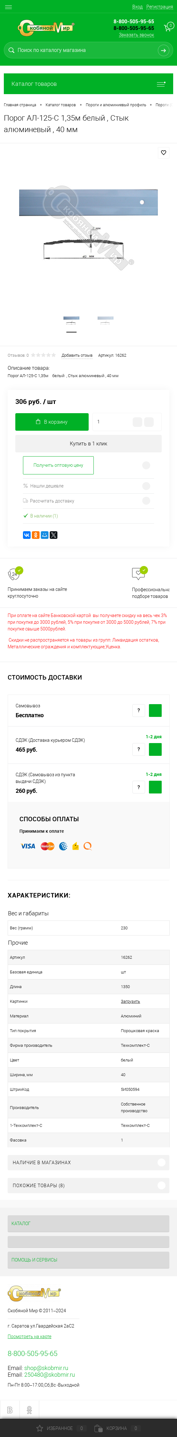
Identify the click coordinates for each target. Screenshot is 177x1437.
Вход (137, 6)
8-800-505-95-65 (134, 28)
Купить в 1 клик (88, 444)
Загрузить (130, 1001)
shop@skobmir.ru (46, 1368)
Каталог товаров (88, 83)
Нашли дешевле (43, 485)
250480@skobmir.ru (49, 1374)
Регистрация (159, 6)
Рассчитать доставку (48, 500)
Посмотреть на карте (29, 1336)
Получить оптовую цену (58, 465)
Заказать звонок (136, 34)
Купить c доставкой (155, 710)
